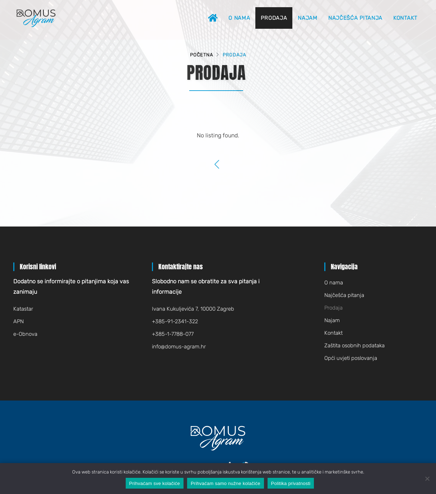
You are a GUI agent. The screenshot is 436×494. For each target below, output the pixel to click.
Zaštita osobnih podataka (354, 345)
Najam (307, 18)
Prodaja (274, 18)
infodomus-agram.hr (179, 346)
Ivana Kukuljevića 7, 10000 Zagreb (193, 309)
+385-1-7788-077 (173, 334)
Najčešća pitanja (355, 18)
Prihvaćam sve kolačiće (154, 483)
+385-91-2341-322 (175, 321)
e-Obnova (25, 334)
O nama (239, 18)
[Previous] (217, 165)
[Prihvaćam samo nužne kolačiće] (427, 478)
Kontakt (405, 18)
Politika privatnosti (291, 483)
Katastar (23, 309)
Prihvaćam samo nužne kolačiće (225, 483)
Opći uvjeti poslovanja (350, 358)
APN (18, 321)
